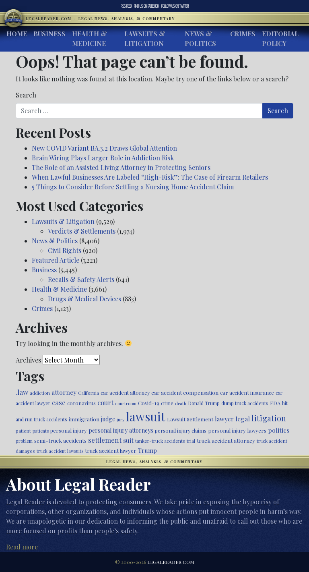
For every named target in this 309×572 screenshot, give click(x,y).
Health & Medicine (89, 38)
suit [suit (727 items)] (128, 440)
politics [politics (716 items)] (278, 430)
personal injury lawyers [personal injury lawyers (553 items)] (237, 430)
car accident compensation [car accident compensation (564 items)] (184, 392)
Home (16, 33)
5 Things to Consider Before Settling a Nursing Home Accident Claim (133, 186)
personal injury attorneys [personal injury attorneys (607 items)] (121, 430)
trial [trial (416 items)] (191, 441)
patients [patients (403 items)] (41, 431)
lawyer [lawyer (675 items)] (224, 419)
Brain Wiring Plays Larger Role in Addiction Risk (103, 157)
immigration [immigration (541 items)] (84, 419)
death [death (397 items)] (180, 403)
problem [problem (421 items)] (24, 441)
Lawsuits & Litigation (144, 38)
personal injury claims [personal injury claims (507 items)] (180, 430)
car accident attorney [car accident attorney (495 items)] (125, 392)
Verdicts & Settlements (81, 231)
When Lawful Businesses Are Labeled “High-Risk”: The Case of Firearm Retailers (150, 177)
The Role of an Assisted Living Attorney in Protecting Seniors (121, 167)
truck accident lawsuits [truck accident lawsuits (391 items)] (60, 451)
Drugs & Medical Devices (84, 298)
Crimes (242, 33)
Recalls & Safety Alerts (81, 279)
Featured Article (55, 260)
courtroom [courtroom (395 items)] (125, 403)
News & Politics (200, 38)
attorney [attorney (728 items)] (64, 392)
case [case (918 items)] (59, 402)
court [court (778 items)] (105, 402)
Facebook (146, 6)
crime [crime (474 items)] (167, 403)
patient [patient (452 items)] (23, 430)
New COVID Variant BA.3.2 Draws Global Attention (104, 148)
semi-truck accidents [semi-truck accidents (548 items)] (60, 440)
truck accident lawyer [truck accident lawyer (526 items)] (110, 450)
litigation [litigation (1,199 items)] (268, 418)
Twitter (175, 6)
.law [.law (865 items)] (22, 391)
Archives (28, 360)
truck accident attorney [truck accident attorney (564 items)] (226, 440)
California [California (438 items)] (88, 393)
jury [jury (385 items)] (120, 420)
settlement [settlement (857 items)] (105, 439)
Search (26, 95)
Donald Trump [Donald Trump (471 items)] (204, 403)
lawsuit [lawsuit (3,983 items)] (145, 416)
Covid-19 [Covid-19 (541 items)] (148, 403)
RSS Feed (126, 6)
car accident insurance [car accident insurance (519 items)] (247, 392)
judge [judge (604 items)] (108, 419)
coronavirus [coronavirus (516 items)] (81, 403)
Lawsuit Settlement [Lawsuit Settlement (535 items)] (190, 419)
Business (49, 33)
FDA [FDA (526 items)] (275, 403)
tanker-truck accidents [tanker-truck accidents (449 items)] (160, 440)
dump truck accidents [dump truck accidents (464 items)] (244, 403)
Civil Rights (64, 250)
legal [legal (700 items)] (242, 418)
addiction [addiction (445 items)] (40, 393)
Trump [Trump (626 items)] (147, 450)
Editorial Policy (280, 38)
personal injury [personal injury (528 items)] (68, 430)
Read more (22, 547)
